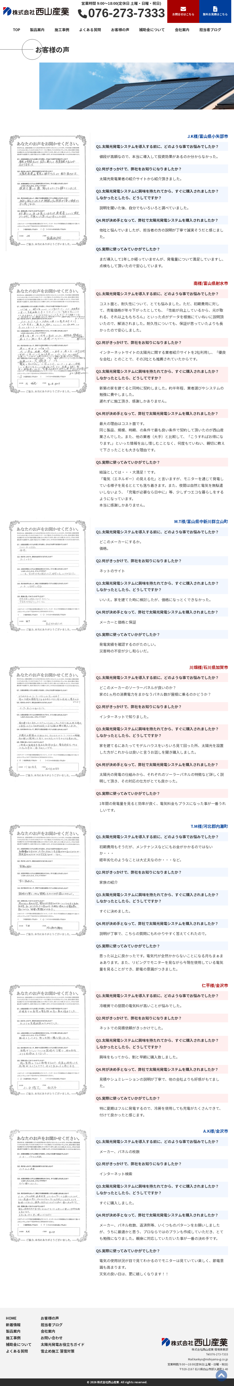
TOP (16, 29)
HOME (11, 1318)
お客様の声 (120, 29)
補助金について (152, 29)
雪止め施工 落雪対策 (57, 1351)
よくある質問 (90, 29)
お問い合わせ (52, 1337)
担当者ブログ (210, 29)
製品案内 (37, 29)
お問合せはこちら (183, 11)
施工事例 (62, 29)
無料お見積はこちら (215, 11)
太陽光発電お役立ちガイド (63, 1344)
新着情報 (13, 1324)
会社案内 (182, 29)
